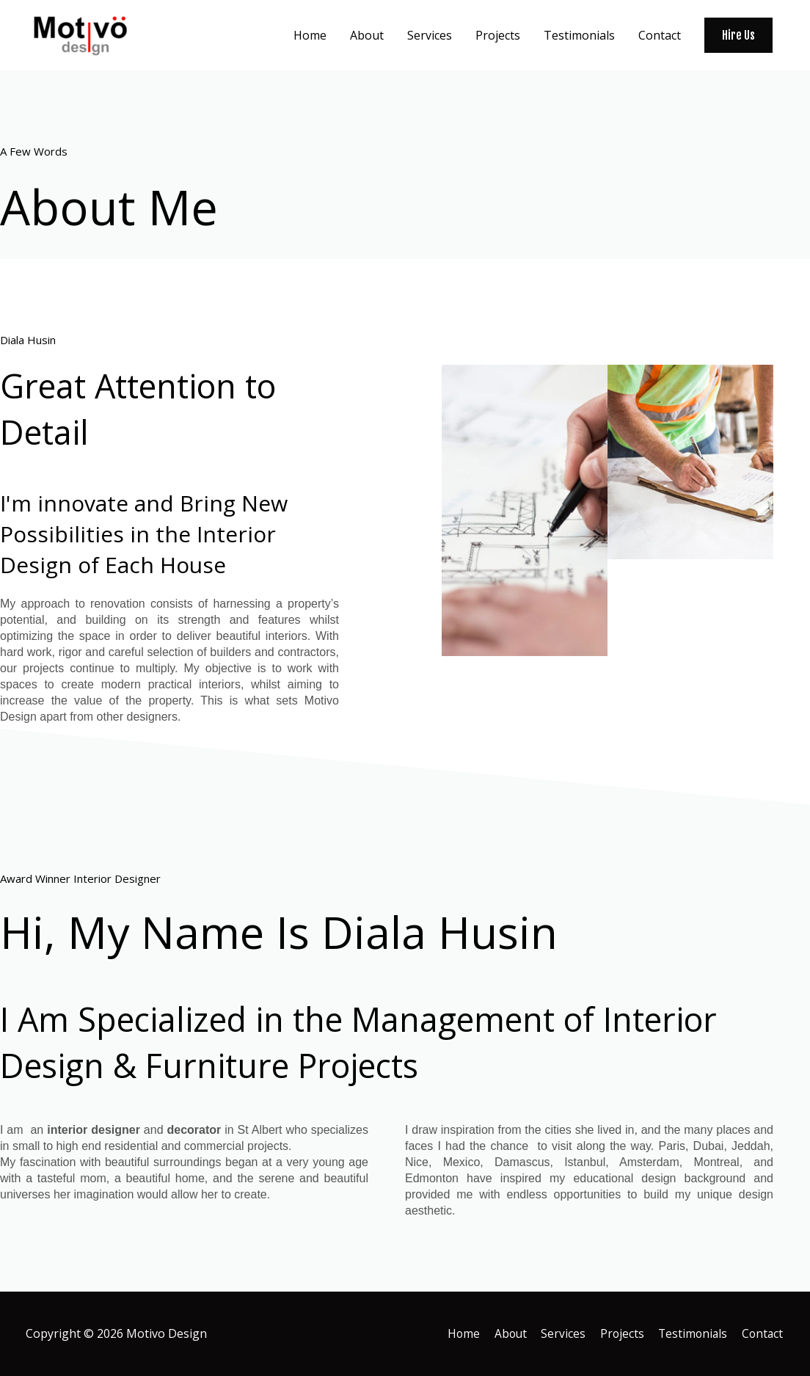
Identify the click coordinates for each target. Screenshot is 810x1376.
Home (457, 1333)
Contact (763, 1333)
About (505, 1333)
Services (559, 1333)
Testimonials (691, 1333)
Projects (618, 1333)
